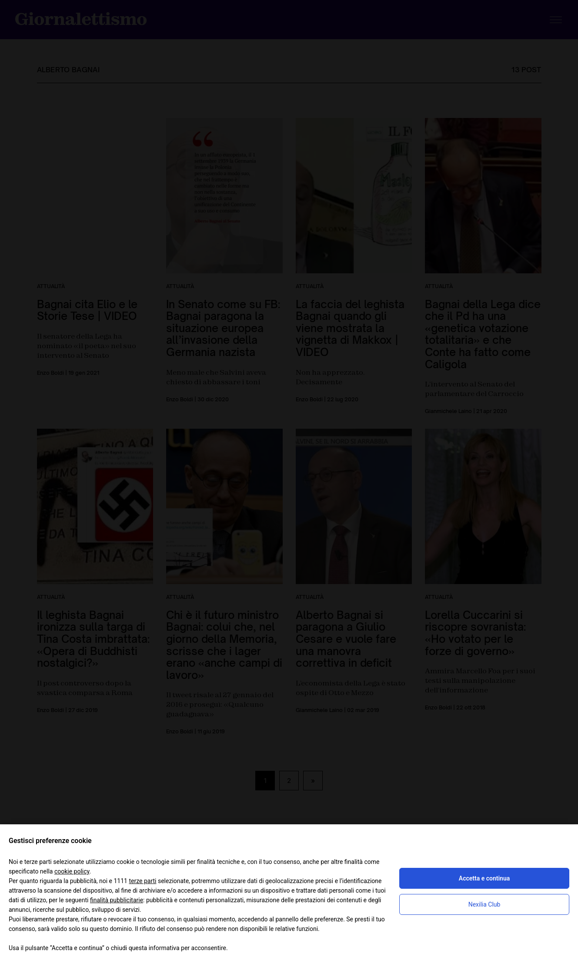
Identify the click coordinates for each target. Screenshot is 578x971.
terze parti (142, 880)
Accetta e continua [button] (484, 878)
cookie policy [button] (72, 871)
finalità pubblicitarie (116, 900)
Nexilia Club (484, 904)
